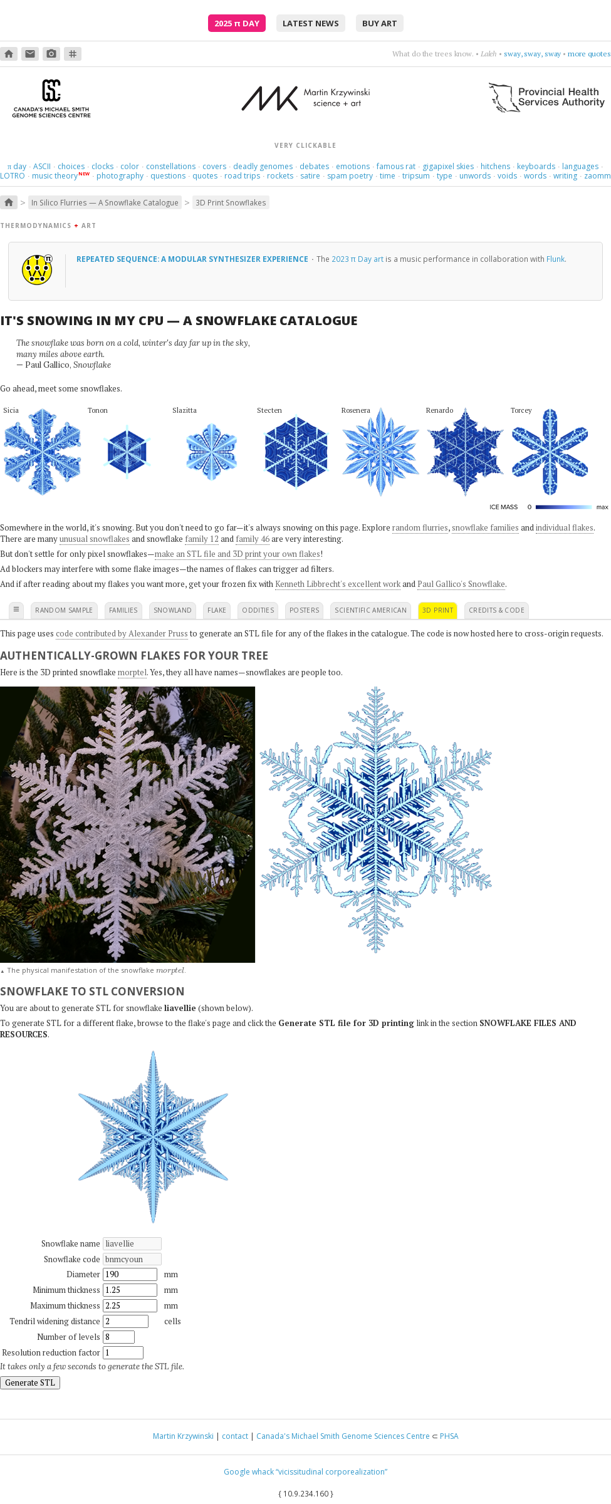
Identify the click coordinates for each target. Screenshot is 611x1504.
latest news (311, 23)
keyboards (536, 166)
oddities (258, 610)
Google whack (249, 1471)
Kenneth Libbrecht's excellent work (337, 583)
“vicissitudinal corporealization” (331, 1471)
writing (565, 175)
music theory (55, 175)
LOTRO (12, 175)
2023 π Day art (358, 259)
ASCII (42, 166)
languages (580, 166)
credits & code (497, 610)
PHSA (449, 1436)
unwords (475, 175)
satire (310, 175)
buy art (379, 23)
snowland (173, 610)
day (17, 166)
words (535, 175)
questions (167, 175)
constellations (171, 166)
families (123, 610)
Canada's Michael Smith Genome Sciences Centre (343, 1436)
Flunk (555, 259)
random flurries (420, 527)
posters (304, 610)
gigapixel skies (448, 166)
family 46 (252, 538)
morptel (132, 672)
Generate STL (30, 1382)
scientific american (371, 610)
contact (235, 1436)
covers (214, 166)
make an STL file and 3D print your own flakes (237, 553)
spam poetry (350, 175)
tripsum (416, 175)
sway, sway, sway (532, 53)
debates (314, 166)
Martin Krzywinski (183, 1436)
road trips (242, 175)
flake (216, 610)
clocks (102, 166)
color (129, 166)
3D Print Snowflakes (231, 202)
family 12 (202, 538)
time (387, 175)
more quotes (589, 53)
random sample (64, 610)
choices (71, 166)
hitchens (495, 166)
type (444, 175)
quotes (204, 175)
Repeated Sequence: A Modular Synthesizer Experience (193, 259)
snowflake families (485, 527)
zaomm (597, 175)
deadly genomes (263, 166)
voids (507, 175)
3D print (437, 610)
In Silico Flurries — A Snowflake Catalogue (105, 202)
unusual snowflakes (95, 538)
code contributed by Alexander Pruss (122, 633)
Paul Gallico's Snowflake (461, 583)
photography (120, 175)
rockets (280, 175)
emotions (353, 166)
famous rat (396, 166)
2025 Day (236, 23)
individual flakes (564, 527)
